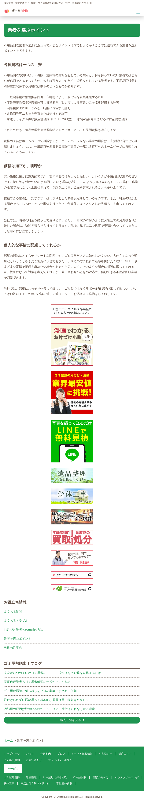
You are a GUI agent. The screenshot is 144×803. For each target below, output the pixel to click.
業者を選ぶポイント (17, 638)
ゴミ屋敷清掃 (12, 777)
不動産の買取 (64, 783)
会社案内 (45, 753)
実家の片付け (101, 777)
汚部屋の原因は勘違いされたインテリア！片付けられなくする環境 (49, 709)
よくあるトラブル (16, 620)
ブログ (61, 753)
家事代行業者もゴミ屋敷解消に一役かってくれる (37, 681)
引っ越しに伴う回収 (55, 777)
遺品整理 (31, 777)
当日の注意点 (13, 647)
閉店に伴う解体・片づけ (35, 783)
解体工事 (9, 783)
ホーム (8, 740)
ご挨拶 (30, 753)
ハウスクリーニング (127, 777)
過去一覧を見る (70, 720)
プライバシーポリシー (61, 760)
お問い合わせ (34, 760)
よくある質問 (13, 611)
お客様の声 (105, 753)
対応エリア (125, 753)
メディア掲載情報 (82, 753)
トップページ (12, 753)
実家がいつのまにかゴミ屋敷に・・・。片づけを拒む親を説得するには (52, 672)
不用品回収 (79, 777)
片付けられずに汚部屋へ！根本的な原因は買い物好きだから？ (46, 699)
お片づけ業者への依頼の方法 (23, 629)
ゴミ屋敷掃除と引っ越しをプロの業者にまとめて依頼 (40, 691)
